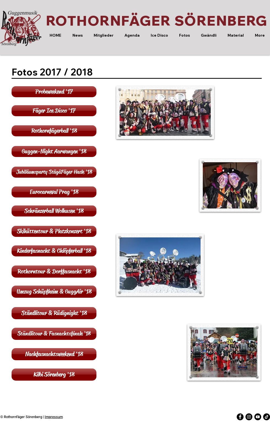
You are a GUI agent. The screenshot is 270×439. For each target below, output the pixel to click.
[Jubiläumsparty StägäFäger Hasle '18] (54, 172)
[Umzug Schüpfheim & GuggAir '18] (54, 292)
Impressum (54, 416)
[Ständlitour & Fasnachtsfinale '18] (54, 334)
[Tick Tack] (266, 416)
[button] (103, 35)
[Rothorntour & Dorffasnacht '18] (54, 271)
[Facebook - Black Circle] (240, 416)
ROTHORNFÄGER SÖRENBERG (157, 20)
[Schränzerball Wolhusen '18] (54, 210)
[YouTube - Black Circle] (257, 416)
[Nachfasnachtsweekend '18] (54, 354)
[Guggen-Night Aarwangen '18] (54, 151)
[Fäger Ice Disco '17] (54, 110)
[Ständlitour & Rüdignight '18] (54, 313)
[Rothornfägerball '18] (54, 130)
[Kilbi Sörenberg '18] (54, 374)
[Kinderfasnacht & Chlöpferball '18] (54, 250)
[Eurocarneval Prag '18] (54, 191)
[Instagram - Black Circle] (248, 416)
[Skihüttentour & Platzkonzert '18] (54, 231)
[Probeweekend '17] (54, 91)
